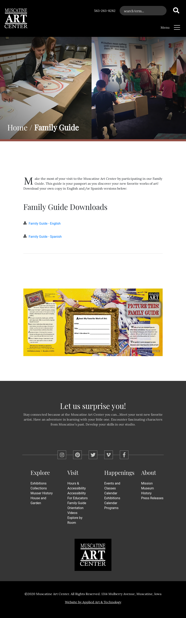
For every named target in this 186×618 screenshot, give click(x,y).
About (148, 472)
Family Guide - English (45, 223)
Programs (111, 508)
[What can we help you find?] (143, 10)
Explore (40, 472)
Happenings (119, 472)
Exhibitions (38, 483)
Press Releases (152, 498)
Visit (72, 472)
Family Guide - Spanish (45, 237)
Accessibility (76, 493)
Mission (147, 483)
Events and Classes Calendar (112, 488)
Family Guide (76, 503)
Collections (39, 488)
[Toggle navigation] (177, 27)
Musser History (42, 493)
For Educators (77, 498)
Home (17, 127)
